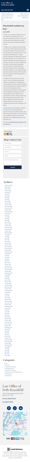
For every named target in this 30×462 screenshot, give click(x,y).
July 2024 (7, 194)
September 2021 (8, 252)
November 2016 (8, 341)
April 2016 (7, 353)
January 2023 (8, 225)
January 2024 (8, 204)
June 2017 (7, 331)
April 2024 (7, 199)
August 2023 (7, 213)
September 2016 (8, 345)
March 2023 (7, 222)
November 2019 (8, 287)
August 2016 (7, 346)
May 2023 (7, 218)
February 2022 (8, 243)
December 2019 (8, 285)
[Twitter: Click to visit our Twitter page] (15, 408)
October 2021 (8, 250)
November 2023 (8, 208)
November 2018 (8, 303)
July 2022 (7, 236)
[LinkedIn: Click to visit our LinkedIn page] (21, 408)
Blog (6, 363)
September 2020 (8, 273)
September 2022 (8, 232)
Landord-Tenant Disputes (10, 370)
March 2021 (7, 262)
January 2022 (8, 245)
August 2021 (7, 253)
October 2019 (8, 289)
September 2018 (8, 306)
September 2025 (8, 185)
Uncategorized (8, 375)
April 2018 (7, 315)
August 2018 (7, 308)
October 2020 (8, 271)
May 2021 (7, 259)
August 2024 (7, 192)
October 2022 (8, 231)
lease (5, 44)
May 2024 (7, 197)
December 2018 (8, 301)
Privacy (5, 454)
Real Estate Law (8, 373)
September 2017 (8, 327)
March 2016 (7, 355)
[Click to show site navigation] (27, 10)
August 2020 (7, 274)
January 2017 (8, 338)
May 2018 (7, 313)
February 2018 (8, 318)
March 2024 (7, 201)
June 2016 (7, 350)
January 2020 (8, 283)
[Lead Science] (14, 449)
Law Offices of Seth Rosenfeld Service (13, 372)
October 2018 (8, 304)
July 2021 (7, 255)
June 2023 (7, 217)
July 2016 (7, 348)
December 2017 (8, 322)
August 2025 (7, 187)
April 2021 (7, 260)
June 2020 (7, 278)
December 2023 (8, 206)
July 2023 (7, 215)
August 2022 (7, 234)
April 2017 (7, 334)
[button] (7, 10)
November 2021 (8, 248)
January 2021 (8, 266)
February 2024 (8, 203)
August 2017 (7, 329)
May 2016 (7, 352)
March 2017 (7, 336)
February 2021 (8, 264)
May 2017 (7, 332)
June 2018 (7, 311)
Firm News (7, 365)
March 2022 (7, 241)
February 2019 (8, 299)
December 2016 (8, 339)
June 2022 (7, 238)
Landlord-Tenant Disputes (16, 122)
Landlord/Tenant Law (9, 368)
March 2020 (7, 280)
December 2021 (8, 246)
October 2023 (8, 210)
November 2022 (8, 229)
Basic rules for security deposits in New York (23, 16)
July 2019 (7, 294)
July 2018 (7, 310)
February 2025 (8, 190)
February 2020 (8, 281)
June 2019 (7, 296)
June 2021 (7, 257)
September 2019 (8, 290)
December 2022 (8, 227)
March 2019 (7, 297)
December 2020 (8, 267)
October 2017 (8, 325)
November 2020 (8, 269)
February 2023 (8, 224)
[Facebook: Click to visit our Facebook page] (9, 408)
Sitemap (24, 452)
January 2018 (8, 320)
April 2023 (7, 220)
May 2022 (7, 239)
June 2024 (7, 195)
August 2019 (7, 292)
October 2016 (8, 343)
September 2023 (8, 211)
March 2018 (7, 317)
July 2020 (7, 276)
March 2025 (7, 188)
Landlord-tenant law (8, 108)
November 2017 (8, 324)
